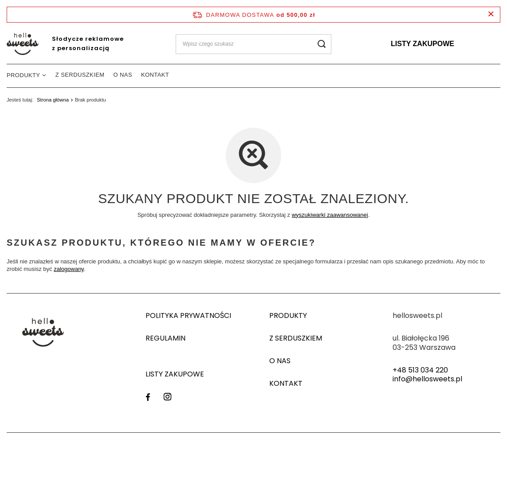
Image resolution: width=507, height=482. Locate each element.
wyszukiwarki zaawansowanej (330, 215)
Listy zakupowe (422, 43)
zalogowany (69, 269)
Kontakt (155, 74)
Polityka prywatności (188, 316)
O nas (123, 74)
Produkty (23, 75)
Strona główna (53, 99)
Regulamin (165, 338)
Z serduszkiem (80, 74)
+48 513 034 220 (420, 370)
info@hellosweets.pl (427, 379)
